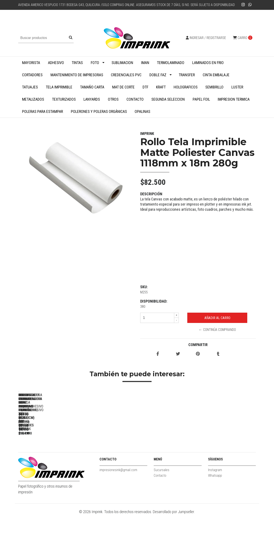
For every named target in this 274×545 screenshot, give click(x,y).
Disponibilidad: (153, 301)
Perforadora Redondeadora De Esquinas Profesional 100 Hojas (48, 453)
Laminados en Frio (208, 62)
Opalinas (142, 111)
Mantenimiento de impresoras (77, 75)
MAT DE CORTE (123, 87)
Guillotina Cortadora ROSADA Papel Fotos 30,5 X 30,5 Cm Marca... (108, 453)
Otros (113, 99)
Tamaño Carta (92, 87)
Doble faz (157, 75)
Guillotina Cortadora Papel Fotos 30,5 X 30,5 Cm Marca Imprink (168, 453)
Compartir (198, 344)
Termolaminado (170, 62)
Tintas (77, 62)
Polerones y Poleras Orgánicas (99, 111)
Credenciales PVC (126, 75)
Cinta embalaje (216, 75)
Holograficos (186, 87)
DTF (145, 87)
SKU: (143, 287)
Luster (237, 87)
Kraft (161, 87)
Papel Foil (201, 99)
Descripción (151, 194)
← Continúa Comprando (217, 330)
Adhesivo (56, 62)
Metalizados (33, 99)
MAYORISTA (31, 62)
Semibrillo (214, 87)
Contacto (135, 99)
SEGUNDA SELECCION (168, 99)
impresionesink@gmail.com (118, 500)
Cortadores (32, 75)
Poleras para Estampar (42, 111)
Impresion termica (234, 99)
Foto (95, 62)
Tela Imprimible (59, 87)
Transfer (187, 75)
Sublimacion (122, 62)
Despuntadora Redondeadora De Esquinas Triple (228, 453)
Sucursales (161, 500)
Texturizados (64, 99)
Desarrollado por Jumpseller (173, 542)
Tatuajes (30, 87)
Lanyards (91, 99)
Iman (145, 62)
